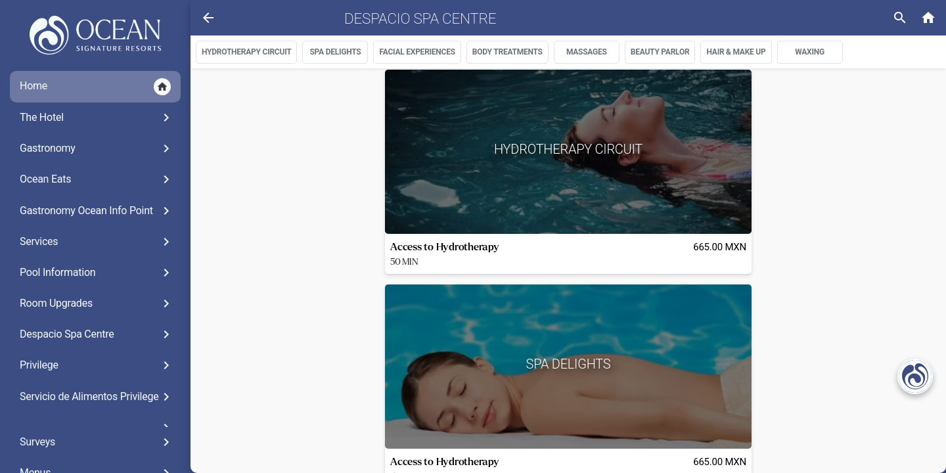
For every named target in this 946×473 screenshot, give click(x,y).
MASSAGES (586, 51)
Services (97, 242)
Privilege (97, 365)
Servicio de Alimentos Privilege (97, 397)
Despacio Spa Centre (97, 334)
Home (95, 86)
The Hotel (97, 117)
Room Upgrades (97, 303)
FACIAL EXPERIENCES (417, 51)
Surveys (97, 442)
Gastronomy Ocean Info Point (97, 211)
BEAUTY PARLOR (660, 51)
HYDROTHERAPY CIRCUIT (246, 51)
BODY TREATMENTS (507, 51)
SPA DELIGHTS (335, 51)
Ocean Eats (97, 179)
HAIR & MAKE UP (735, 51)
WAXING (809, 51)
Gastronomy (97, 148)
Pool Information (97, 273)
